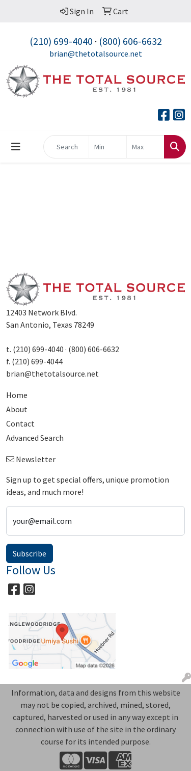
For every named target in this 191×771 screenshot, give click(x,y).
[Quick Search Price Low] (108, 146)
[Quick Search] (66, 146)
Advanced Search (35, 438)
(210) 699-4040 (61, 41)
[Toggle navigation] (15, 147)
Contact (20, 423)
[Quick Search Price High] (145, 146)
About (17, 409)
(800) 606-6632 (130, 41)
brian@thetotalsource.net (95, 53)
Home (17, 395)
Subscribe (29, 553)
